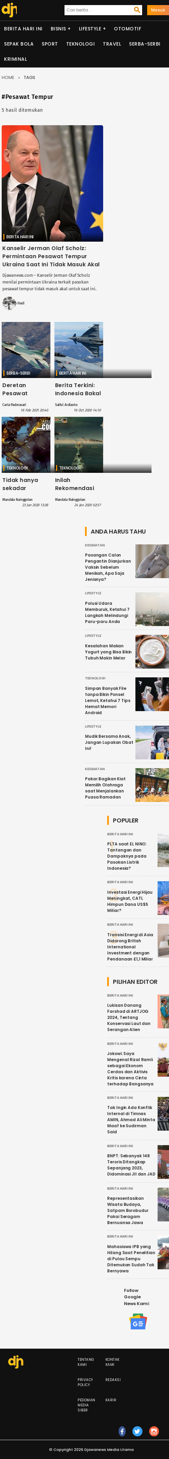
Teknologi (80, 43)
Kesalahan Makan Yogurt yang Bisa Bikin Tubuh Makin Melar (108, 652)
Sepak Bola (19, 43)
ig (154, 1434)
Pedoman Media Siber (86, 1405)
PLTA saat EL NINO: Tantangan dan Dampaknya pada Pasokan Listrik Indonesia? (126, 856)
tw (137, 1434)
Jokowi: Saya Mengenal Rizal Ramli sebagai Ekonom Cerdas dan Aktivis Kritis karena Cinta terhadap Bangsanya (130, 1069)
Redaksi (113, 1379)
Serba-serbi (145, 43)
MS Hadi (18, 303)
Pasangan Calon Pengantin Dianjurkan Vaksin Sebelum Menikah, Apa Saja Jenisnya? (108, 567)
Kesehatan (95, 545)
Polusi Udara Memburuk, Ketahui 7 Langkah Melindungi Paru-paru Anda (107, 612)
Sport (50, 43)
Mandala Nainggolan (17, 500)
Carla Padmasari (14, 405)
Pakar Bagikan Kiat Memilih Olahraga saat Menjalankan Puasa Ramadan (105, 788)
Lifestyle (90, 28)
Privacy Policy (85, 1382)
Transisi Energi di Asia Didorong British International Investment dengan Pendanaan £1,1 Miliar (130, 947)
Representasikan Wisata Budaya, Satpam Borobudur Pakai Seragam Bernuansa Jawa (127, 1210)
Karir (111, 1400)
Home (8, 77)
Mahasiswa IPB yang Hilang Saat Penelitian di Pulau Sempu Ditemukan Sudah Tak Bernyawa (131, 1259)
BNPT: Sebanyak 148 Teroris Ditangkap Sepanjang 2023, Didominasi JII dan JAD (131, 1165)
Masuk (158, 10)
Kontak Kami (112, 1362)
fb (122, 1434)
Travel (112, 43)
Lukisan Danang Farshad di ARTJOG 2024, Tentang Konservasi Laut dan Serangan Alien (129, 1017)
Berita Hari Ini (23, 28)
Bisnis (58, 28)
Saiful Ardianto (66, 405)
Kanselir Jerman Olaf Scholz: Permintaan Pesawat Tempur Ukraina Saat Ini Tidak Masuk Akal (51, 256)
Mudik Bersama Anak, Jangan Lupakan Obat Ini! (109, 742)
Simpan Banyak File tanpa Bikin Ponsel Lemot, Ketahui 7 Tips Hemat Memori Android (107, 700)
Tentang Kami (86, 1362)
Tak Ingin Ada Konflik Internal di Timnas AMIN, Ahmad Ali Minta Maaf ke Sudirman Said (131, 1120)
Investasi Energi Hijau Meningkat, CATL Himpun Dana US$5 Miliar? (129, 901)
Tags (29, 77)
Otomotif (127, 28)
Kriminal (15, 59)
